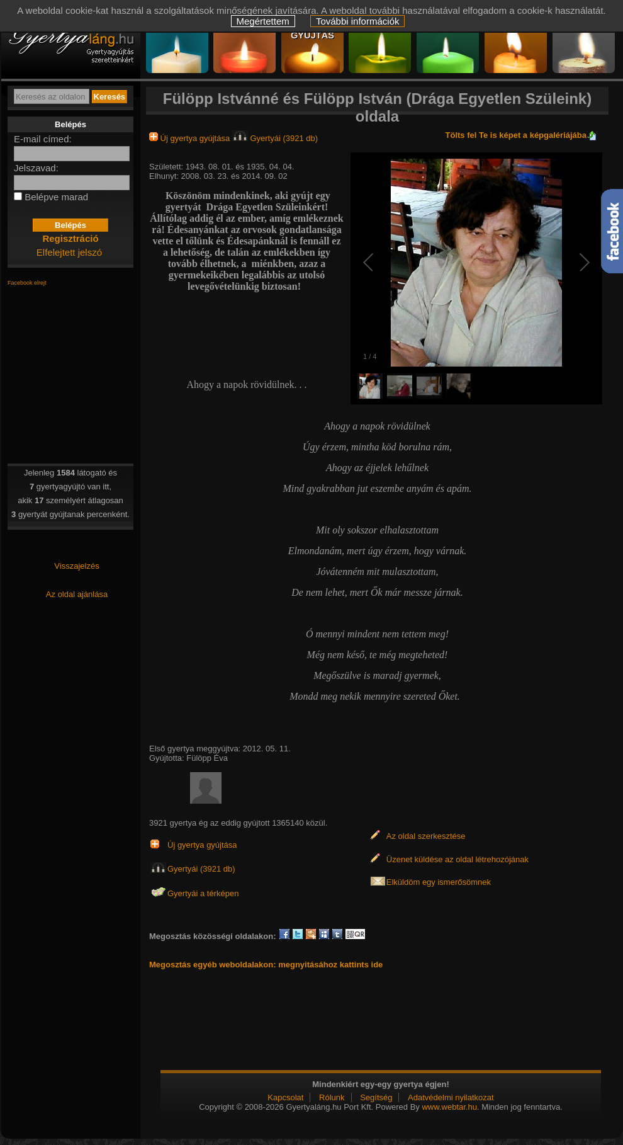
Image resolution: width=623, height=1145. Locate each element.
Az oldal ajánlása (77, 594)
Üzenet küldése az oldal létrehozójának (457, 859)
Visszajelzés (76, 566)
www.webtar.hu (449, 1107)
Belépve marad (56, 196)
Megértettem (263, 21)
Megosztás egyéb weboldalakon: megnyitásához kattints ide (266, 964)
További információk (358, 21)
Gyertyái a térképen (203, 893)
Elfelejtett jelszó (69, 252)
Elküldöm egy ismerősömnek (438, 882)
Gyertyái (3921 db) (275, 138)
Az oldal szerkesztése (426, 836)
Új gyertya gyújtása (190, 138)
